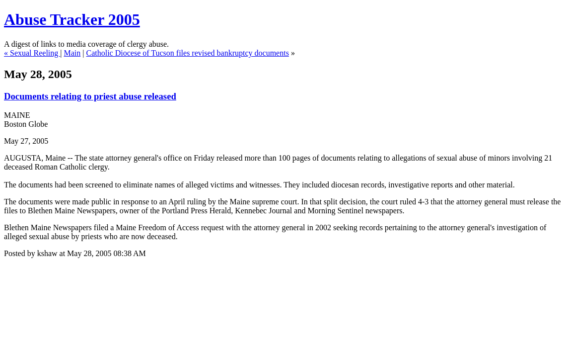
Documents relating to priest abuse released (90, 96)
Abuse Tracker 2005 (72, 19)
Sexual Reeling (35, 53)
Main (72, 53)
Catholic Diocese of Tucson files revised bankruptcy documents (187, 53)
